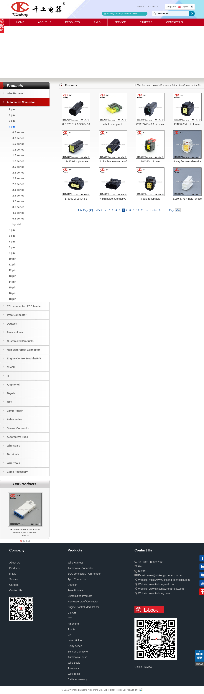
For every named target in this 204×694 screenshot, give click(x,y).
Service (140, 6)
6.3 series (18, 218)
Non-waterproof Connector (23, 349)
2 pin (12, 115)
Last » (153, 210)
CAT (9, 402)
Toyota (11, 393)
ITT (9, 375)
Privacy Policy (115, 690)
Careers (146, 22)
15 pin (12, 287)
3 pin (12, 120)
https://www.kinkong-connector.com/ (169, 579)
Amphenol (13, 384)
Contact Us (153, 6)
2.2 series (18, 178)
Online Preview (143, 666)
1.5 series (18, 155)
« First (98, 210)
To (160, 210)
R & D (97, 22)
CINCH (11, 367)
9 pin (12, 253)
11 (142, 210)
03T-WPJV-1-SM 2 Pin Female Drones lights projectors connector (25, 532)
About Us (44, 22)
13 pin (12, 276)
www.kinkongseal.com (162, 584)
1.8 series (18, 161)
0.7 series (18, 138)
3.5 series (18, 207)
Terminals (13, 454)
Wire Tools (13, 463)
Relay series (14, 419)
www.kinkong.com (159, 593)
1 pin (12, 109)
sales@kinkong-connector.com (122, 13)
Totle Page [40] (85, 210)
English (183, 7)
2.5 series (18, 189)
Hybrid (16, 224)
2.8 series (18, 195)
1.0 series (18, 143)
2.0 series (18, 166)
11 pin (12, 264)
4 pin (12, 126)
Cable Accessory (17, 471)
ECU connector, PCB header (24, 306)
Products (72, 22)
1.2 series (18, 149)
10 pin (12, 258)
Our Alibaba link (130, 690)
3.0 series (18, 201)
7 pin (12, 241)
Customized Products (20, 341)
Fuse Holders (15, 332)
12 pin (12, 270)
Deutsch (12, 323)
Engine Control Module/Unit (24, 358)
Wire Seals (13, 445)
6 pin (12, 235)
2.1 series (18, 172)
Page (171, 210)
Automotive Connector (21, 102)
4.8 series (18, 212)
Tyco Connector (17, 314)
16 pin (12, 293)
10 (137, 210)
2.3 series (18, 184)
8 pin (12, 247)
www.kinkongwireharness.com (166, 588)
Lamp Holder (15, 410)
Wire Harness (15, 93)
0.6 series (18, 132)
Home (20, 22)
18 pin (12, 299)
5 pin (12, 230)
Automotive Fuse (17, 436)
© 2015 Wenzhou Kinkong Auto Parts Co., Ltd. (85, 690)
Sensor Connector (18, 428)
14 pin (12, 281)
